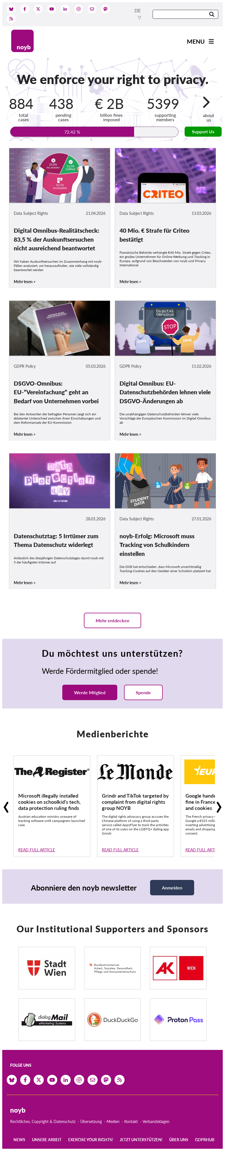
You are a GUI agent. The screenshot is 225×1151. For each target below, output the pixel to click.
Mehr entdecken (112, 620)
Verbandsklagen (156, 1121)
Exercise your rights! (90, 1139)
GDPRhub (204, 1139)
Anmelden (172, 887)
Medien (113, 1121)
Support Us (203, 131)
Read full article (36, 849)
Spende (143, 692)
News (19, 1139)
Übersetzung (91, 1121)
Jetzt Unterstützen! (141, 1139)
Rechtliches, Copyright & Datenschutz (42, 1121)
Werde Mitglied (89, 692)
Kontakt (131, 1121)
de (138, 10)
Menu (196, 41)
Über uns (178, 1139)
